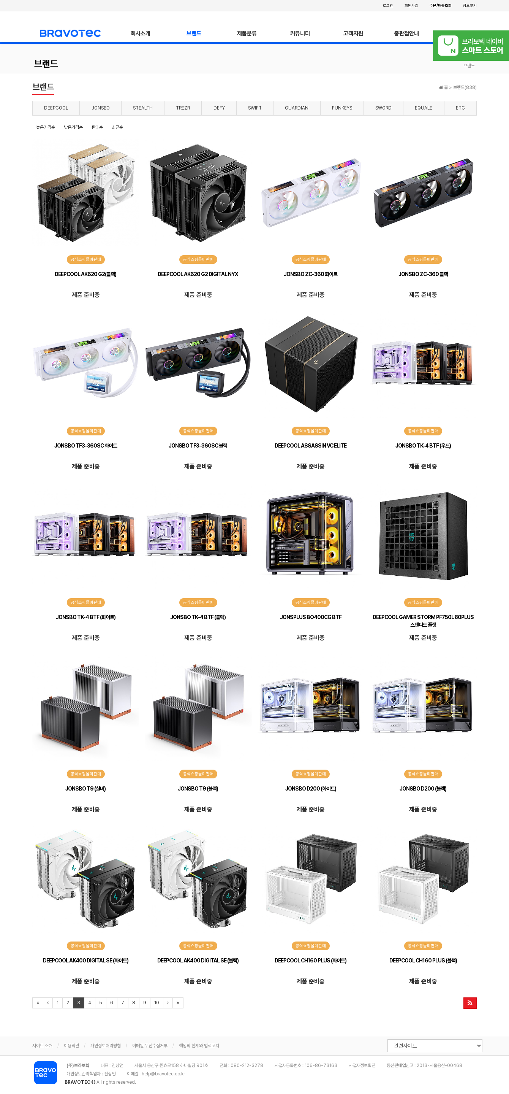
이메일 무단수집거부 (150, 1045)
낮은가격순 (73, 127)
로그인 (388, 5)
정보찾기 (470, 5)
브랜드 (194, 33)
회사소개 (140, 33)
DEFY (219, 108)
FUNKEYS (342, 108)
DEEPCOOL (56, 108)
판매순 (97, 127)
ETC (460, 108)
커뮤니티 (300, 33)
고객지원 (353, 33)
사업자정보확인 (362, 1065)
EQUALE (423, 108)
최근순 (117, 127)
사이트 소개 (42, 1045)
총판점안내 (406, 33)
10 (156, 1002)
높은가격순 (45, 127)
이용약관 (71, 1045)
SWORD (383, 108)
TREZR (183, 108)
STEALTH (143, 108)
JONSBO (101, 108)
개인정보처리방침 (105, 1045)
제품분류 (247, 33)
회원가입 (411, 5)
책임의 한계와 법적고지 (199, 1045)
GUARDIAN (296, 108)
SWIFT (255, 108)
